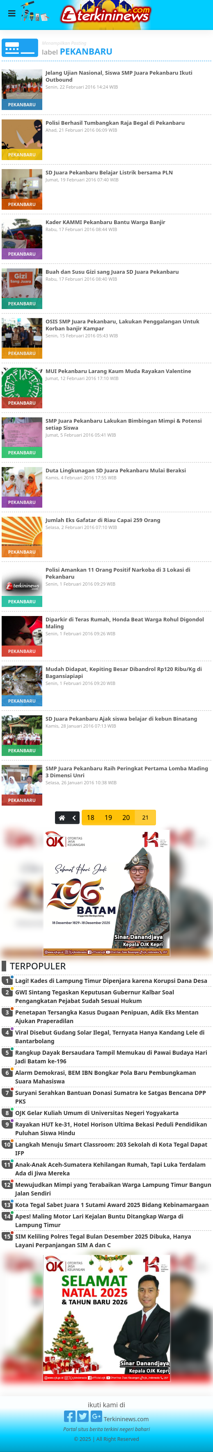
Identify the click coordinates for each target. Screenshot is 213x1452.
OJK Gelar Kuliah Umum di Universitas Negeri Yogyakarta (97, 1113)
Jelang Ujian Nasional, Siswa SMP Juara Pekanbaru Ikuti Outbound (119, 76)
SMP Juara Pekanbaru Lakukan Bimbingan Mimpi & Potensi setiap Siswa (124, 424)
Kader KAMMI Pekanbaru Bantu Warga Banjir (105, 222)
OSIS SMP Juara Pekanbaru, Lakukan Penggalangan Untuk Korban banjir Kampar (122, 325)
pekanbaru (22, 104)
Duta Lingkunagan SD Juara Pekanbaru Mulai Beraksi (116, 470)
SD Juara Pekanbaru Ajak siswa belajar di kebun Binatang (121, 718)
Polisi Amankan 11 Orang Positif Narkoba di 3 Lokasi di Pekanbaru (118, 573)
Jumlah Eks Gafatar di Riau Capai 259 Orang (103, 520)
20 (126, 817)
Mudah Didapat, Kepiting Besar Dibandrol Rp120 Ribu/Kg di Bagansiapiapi (124, 672)
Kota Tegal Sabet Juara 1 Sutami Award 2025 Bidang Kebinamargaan (112, 1205)
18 (90, 817)
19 (108, 817)
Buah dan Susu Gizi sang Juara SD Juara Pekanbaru (112, 271)
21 (145, 817)
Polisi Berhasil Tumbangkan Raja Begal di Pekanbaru (115, 122)
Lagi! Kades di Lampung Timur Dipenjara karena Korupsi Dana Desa (111, 981)
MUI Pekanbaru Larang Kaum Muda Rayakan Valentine (118, 371)
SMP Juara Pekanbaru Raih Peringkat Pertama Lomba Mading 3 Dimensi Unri (127, 772)
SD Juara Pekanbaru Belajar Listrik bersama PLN (109, 172)
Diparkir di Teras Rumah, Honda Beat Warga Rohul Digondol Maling (125, 623)
